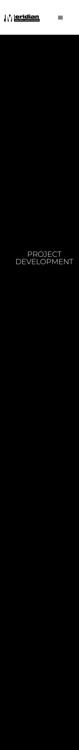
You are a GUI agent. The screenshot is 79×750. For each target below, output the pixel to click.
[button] (60, 17)
